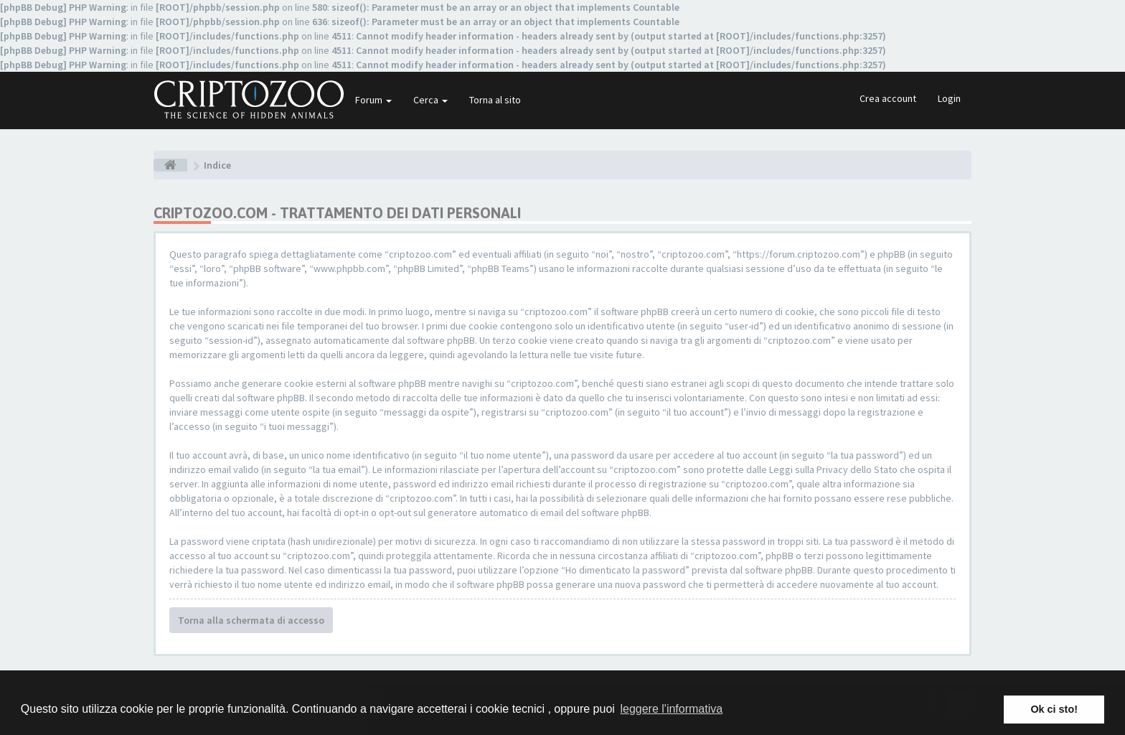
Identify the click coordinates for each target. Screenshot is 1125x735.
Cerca (430, 99)
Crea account (888, 98)
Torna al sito (495, 99)
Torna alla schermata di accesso (251, 620)
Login (949, 98)
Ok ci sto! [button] (1054, 709)
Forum (373, 99)
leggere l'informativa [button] (671, 709)
